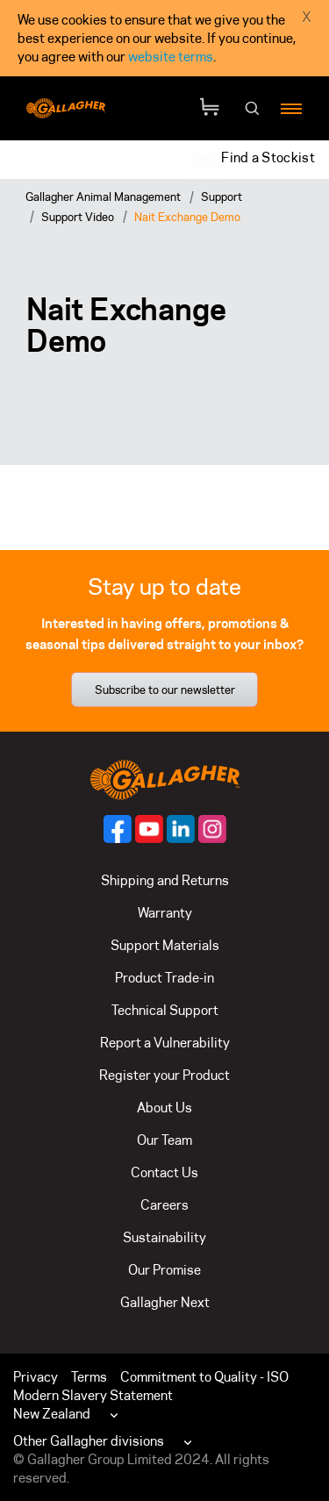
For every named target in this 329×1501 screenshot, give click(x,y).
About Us (164, 1107)
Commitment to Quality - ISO (204, 1377)
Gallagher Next (165, 1302)
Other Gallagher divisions (88, 1441)
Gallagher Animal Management (103, 196)
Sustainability (164, 1237)
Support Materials (165, 945)
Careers (164, 1205)
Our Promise (164, 1270)
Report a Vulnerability (165, 1042)
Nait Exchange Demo (187, 217)
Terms (89, 1377)
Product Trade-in (164, 978)
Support (221, 196)
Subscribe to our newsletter (165, 689)
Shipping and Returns (165, 880)
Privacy (35, 1377)
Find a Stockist (268, 157)
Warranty (165, 913)
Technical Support (164, 1010)
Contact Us (164, 1172)
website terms (170, 56)
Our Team (164, 1140)
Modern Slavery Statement (93, 1395)
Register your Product (164, 1075)
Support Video (77, 217)
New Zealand (51, 1414)
